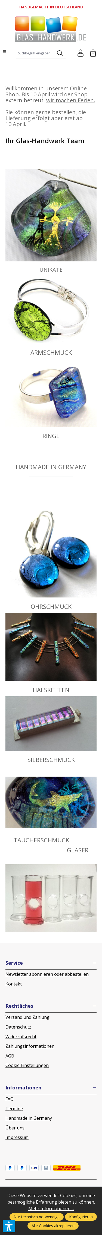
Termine (14, 1109)
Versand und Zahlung (27, 1017)
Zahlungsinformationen (29, 1046)
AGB (9, 1056)
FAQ (9, 1099)
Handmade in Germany (28, 1118)
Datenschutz (18, 1027)
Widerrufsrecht (20, 1037)
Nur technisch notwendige (37, 1216)
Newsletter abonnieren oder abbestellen (47, 974)
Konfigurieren (81, 1216)
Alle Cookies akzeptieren (53, 1225)
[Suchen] (60, 53)
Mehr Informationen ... (51, 1208)
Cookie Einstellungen (27, 1065)
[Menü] (5, 52)
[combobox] (35, 53)
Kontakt (13, 984)
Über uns (14, 1128)
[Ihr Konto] (80, 53)
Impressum (17, 1137)
